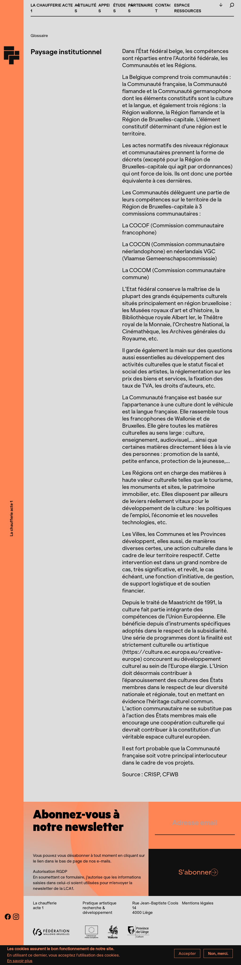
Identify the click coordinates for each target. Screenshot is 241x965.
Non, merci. (218, 955)
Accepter (187, 955)
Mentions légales (197, 903)
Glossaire (39, 35)
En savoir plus (19, 962)
